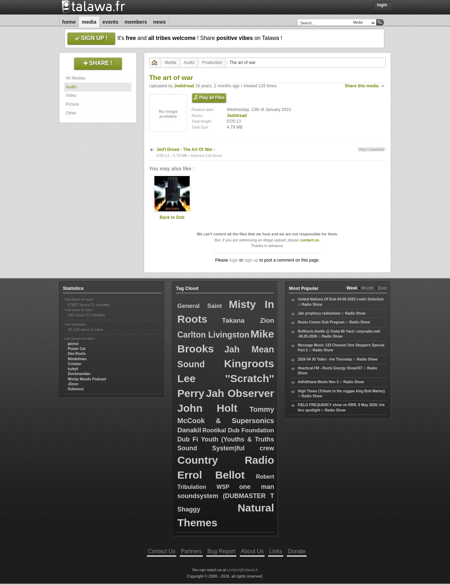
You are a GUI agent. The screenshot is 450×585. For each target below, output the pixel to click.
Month (367, 288)
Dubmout (76, 389)
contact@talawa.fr (242, 570)
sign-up (251, 260)
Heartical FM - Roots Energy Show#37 (330, 368)
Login (382, 4)
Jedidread (184, 85)
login (233, 260)
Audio (71, 86)
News (159, 22)
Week (352, 288)
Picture (72, 104)
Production (212, 62)
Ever (382, 288)
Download (376, 149)
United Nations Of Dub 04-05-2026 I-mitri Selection (341, 299)
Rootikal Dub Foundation (238, 430)
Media (89, 22)
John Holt (207, 408)
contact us (309, 240)
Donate (297, 551)
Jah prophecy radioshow (319, 313)
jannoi (73, 344)
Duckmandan (79, 374)
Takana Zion (248, 320)
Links (275, 551)
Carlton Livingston (213, 334)
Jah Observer (240, 393)
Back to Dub (172, 217)
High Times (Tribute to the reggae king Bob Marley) (341, 391)
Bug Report (221, 551)
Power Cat (76, 349)
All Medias (75, 78)
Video (71, 95)
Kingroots (249, 363)
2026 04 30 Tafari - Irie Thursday (325, 359)
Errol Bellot (211, 475)
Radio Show (312, 304)
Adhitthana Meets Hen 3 (318, 382)
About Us (252, 551)
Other (71, 113)
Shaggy (188, 509)
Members (136, 22)
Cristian (74, 364)
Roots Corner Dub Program (321, 322)
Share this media (362, 85)
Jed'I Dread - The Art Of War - (185, 149)
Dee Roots (76, 354)
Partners (191, 551)
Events (110, 22)
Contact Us (161, 551)
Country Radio (225, 460)
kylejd (73, 369)
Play (362, 149)
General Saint (199, 306)
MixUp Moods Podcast (87, 379)
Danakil (189, 430)
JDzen (73, 384)
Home (69, 22)
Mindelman (77, 359)
